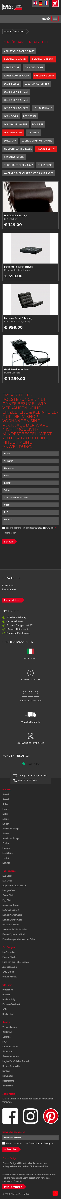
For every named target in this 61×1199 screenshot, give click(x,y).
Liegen (5, 809)
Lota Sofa (10, 140)
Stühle (5, 818)
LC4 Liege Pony (13, 132)
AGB (4, 1009)
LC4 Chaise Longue (15, 124)
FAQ (4, 1041)
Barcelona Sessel (43, 59)
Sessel (5, 794)
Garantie (6, 1036)
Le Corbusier (8, 952)
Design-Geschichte (11, 1066)
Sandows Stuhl (14, 157)
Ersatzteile (20, 31)
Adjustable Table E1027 (14, 885)
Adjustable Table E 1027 (19, 51)
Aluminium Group (10, 905)
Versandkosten (9, 1027)
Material (6, 994)
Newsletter (7, 1075)
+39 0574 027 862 (27, 780)
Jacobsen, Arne (9, 966)
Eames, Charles (9, 957)
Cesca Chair (8, 895)
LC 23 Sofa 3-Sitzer (16, 91)
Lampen (6, 848)
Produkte (6, 789)
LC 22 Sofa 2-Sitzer (37, 83)
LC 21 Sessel (11, 83)
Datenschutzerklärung (39, 527)
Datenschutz (8, 1080)
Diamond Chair (34, 67)
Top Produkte (9, 870)
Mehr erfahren (12, 600)
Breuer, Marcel (9, 976)
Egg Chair (7, 900)
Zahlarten (7, 1031)
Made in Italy (8, 999)
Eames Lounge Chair (16, 75)
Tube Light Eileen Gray (18, 165)
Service (7, 31)
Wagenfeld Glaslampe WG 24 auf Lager (28, 173)
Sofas (5, 804)
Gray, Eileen (8, 971)
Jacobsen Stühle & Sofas (14, 929)
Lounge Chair (8, 890)
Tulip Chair (45, 165)
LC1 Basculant (43, 108)
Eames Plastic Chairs (12, 914)
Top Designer (9, 947)
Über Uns (7, 984)
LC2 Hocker (11, 116)
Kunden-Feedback (11, 1004)
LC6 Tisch (34, 132)
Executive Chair (44, 75)
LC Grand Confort (10, 909)
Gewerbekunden (10, 1056)
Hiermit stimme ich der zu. (29, 527)
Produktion (7, 989)
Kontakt (5, 1071)
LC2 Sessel (7, 875)
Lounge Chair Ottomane (37, 140)
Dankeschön (8, 1014)
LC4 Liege (37, 124)
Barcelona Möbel (10, 924)
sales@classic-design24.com (33, 775)
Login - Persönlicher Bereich (15, 1061)
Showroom (7, 1051)
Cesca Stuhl (12, 67)
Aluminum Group (10, 828)
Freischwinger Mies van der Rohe (18, 939)
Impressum (7, 1085)
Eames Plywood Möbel (13, 934)
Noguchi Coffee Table (18, 148)
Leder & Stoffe (10, 1046)
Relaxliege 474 (46, 148)
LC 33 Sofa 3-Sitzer (16, 108)
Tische (5, 843)
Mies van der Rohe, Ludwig (15, 962)
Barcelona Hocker (15, 59)
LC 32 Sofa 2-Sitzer (16, 100)
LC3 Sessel (29, 116)
